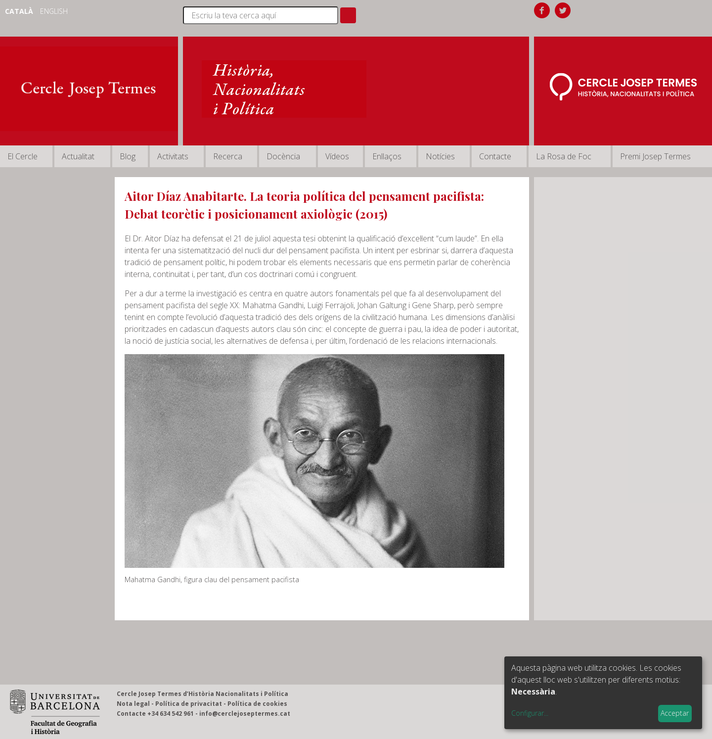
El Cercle (22, 156)
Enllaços (386, 156)
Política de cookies (257, 703)
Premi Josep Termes (655, 156)
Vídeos (337, 156)
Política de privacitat (188, 703)
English (54, 11)
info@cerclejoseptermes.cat (244, 713)
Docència (283, 156)
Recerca (227, 156)
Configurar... (529, 713)
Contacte (495, 156)
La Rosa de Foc (563, 156)
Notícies (440, 156)
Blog (127, 156)
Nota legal (133, 703)
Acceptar (675, 713)
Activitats (172, 156)
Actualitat (78, 156)
